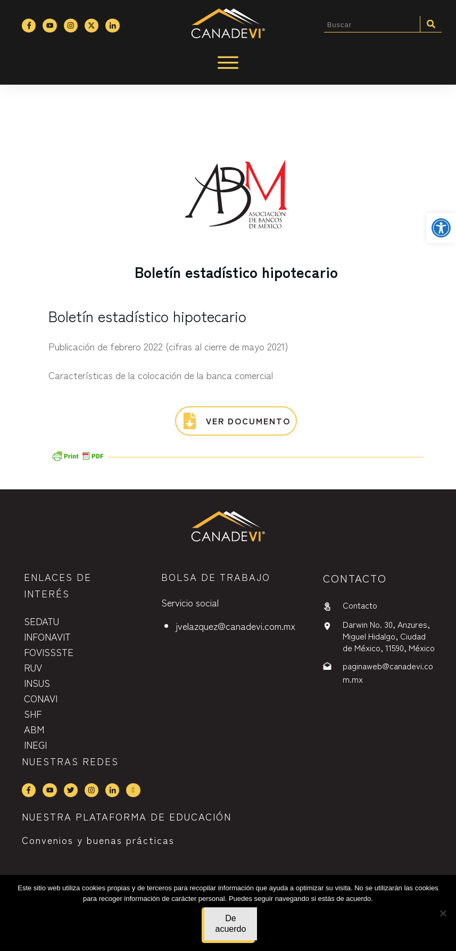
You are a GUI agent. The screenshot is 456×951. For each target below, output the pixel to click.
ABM (34, 729)
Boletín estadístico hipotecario (236, 271)
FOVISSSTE (48, 652)
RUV (33, 667)
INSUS (37, 683)
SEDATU (41, 621)
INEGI (35, 744)
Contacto (360, 605)
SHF (33, 713)
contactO (355, 578)
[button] (441, 228)
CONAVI (40, 698)
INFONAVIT (47, 636)
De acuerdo (230, 923)
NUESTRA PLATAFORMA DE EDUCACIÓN (126, 816)
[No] (442, 913)
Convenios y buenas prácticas (98, 840)
